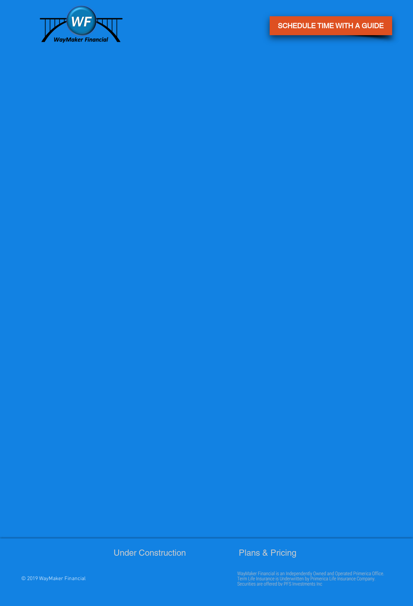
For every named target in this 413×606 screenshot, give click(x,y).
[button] (331, 25)
